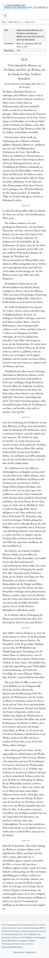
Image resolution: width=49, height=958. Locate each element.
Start (4, 22)
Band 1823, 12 (15, 22)
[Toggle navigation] (5, 15)
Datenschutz (18, 952)
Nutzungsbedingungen (12, 947)
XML (19, 50)
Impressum (31, 952)
